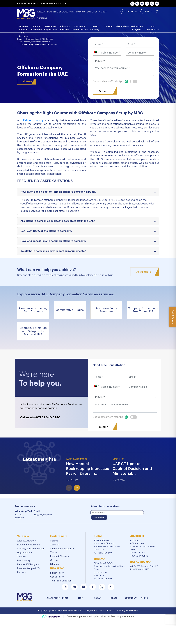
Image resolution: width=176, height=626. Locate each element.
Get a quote (143, 271)
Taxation (108, 26)
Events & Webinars (59, 556)
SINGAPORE (51, 598)
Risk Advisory (122, 26)
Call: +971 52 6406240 (28, 3)
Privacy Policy (57, 573)
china (144, 598)
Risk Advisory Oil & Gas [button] (153, 28)
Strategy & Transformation (79, 28)
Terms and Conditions (61, 581)
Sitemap (54, 564)
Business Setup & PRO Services (23, 28)
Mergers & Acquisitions (50, 28)
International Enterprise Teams (60, 12)
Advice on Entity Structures (106, 310)
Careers (102, 12)
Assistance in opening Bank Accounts (33, 310)
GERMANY (130, 598)
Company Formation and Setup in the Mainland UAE (33, 331)
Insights (54, 541)
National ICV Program (136, 28)
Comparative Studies (70, 310)
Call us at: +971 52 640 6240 (40, 417)
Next (72, 483)
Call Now (26, 81)
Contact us (42, 18)
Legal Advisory (94, 28)
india (65, 598)
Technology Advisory (64, 28)
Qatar (97, 598)
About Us (41, 12)
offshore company (32, 120)
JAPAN (113, 598)
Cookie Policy (57, 577)
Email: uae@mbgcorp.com (54, 3)
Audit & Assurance (36, 28)
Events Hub (92, 12)
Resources (80, 12)
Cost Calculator (131, 12)
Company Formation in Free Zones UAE (143, 310)
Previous (64, 483)
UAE (147, 12)
